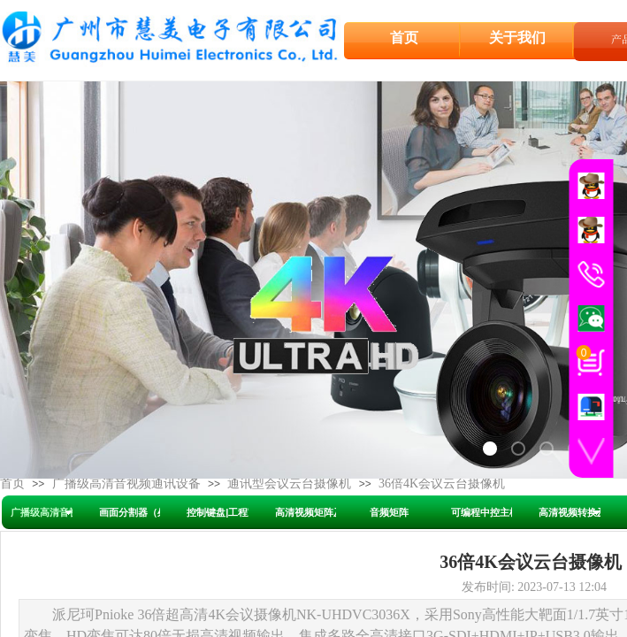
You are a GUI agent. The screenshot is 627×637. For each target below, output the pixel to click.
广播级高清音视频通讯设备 (126, 483)
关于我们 (517, 36)
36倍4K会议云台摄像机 (441, 483)
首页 (12, 483)
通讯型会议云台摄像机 (289, 483)
